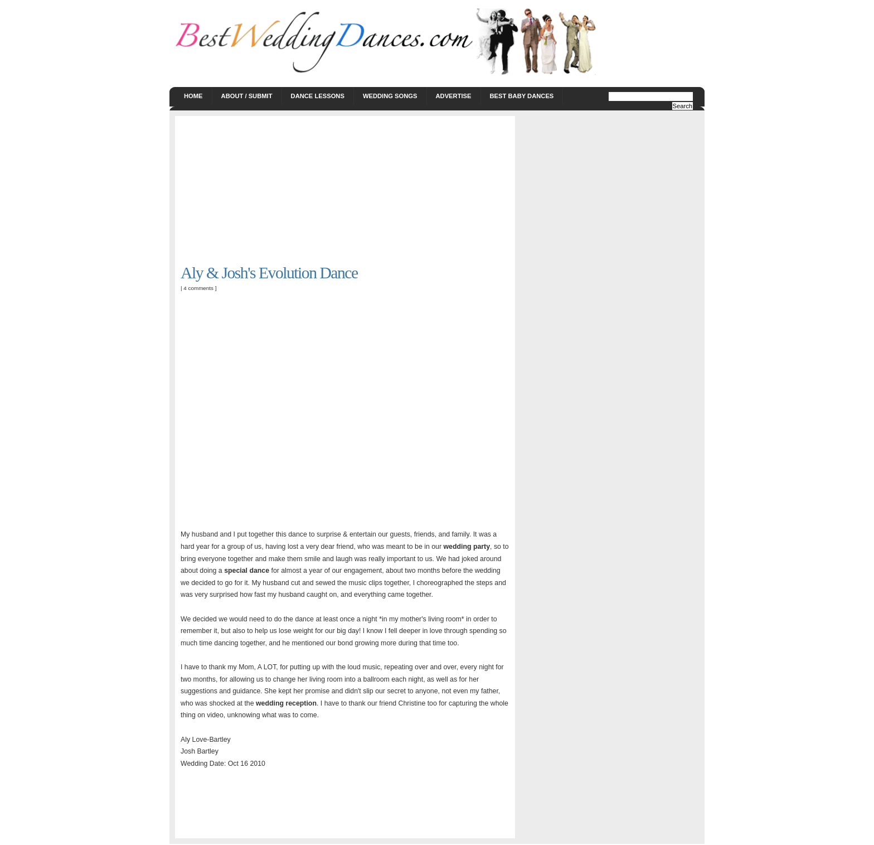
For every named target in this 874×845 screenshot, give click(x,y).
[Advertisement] (264, 191)
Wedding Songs (390, 96)
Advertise (454, 96)
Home (193, 96)
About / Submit (247, 96)
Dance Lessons (317, 96)
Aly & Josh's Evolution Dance (269, 273)
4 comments (198, 288)
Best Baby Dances (522, 96)
